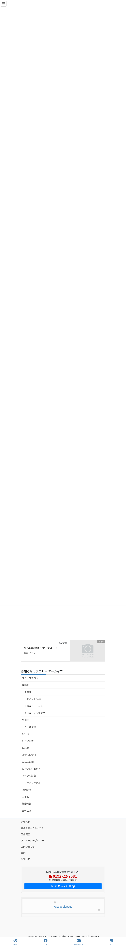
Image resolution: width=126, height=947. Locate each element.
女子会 (25, 796)
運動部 (25, 685)
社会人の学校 (29, 754)
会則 (23, 852)
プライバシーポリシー (32, 840)
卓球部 (27, 692)
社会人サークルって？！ (33, 828)
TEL (111, 942)
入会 (46, 942)
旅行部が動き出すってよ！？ (41, 648)
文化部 (25, 720)
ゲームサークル (32, 782)
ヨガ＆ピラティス (33, 706)
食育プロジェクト (31, 768)
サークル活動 (29, 775)
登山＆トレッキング (34, 712)
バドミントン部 (32, 699)
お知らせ (26, 789)
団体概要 (25, 834)
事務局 (25, 747)
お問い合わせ (28, 846)
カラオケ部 (30, 727)
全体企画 (26, 810)
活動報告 (26, 803)
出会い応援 (28, 740)
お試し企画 (28, 761)
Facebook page (63, 906)
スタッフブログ (30, 678)
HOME (15, 942)
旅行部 (25, 733)
